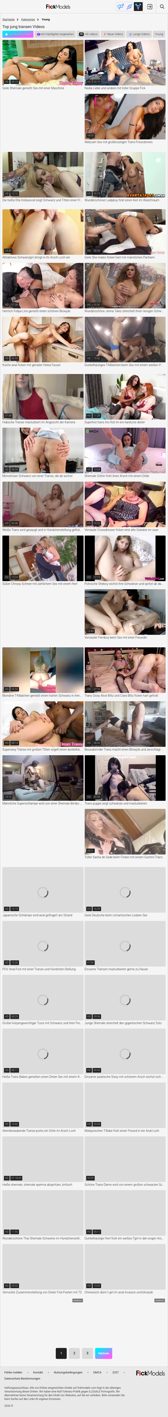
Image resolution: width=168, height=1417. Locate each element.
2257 (115, 1372)
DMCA (97, 1372)
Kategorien (28, 19)
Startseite (8, 19)
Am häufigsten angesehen (57, 34)
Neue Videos (115, 34)
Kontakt (38, 1372)
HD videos (91, 34)
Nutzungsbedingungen (68, 1372)
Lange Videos (141, 34)
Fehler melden (13, 1372)
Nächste (103, 1353)
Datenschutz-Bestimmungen (22, 1378)
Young (159, 34)
